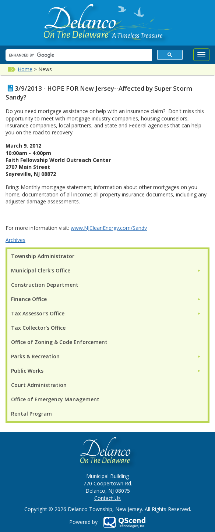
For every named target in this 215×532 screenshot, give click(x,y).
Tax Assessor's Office (37, 313)
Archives (15, 239)
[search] (78, 55)
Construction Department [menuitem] (44, 284)
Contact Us (107, 498)
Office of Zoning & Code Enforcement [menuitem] (59, 342)
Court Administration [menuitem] (39, 384)
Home (25, 69)
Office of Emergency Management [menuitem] (55, 399)
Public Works (27, 370)
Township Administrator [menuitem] (42, 256)
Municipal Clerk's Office (40, 270)
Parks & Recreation (35, 356)
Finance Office (29, 299)
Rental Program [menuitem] (31, 413)
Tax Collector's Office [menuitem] (38, 327)
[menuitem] (106, 270)
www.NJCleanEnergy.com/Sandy (109, 227)
